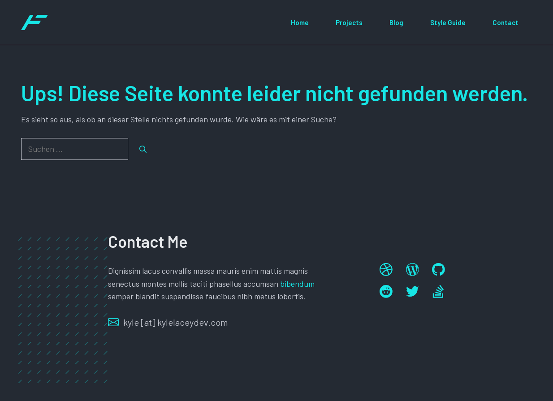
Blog (396, 22)
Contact (505, 22)
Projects (349, 22)
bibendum (297, 284)
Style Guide (448, 22)
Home (300, 22)
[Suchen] (143, 149)
